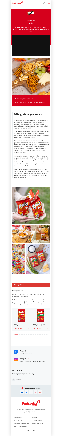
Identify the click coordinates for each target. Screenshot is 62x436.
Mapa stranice (18, 417)
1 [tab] (14, 334)
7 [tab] (30, 334)
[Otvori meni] (49, 3)
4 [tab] (23, 334)
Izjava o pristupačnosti (20, 426)
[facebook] (26, 392)
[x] (31, 392)
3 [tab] (21, 334)
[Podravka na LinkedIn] (28, 431)
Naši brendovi (31, 20)
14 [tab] (46, 334)
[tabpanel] (21, 319)
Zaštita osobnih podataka (21, 423)
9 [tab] (35, 334)
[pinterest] (35, 392)
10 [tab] (37, 334)
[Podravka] (17, 4)
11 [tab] (39, 334)
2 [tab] (19, 334)
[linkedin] (22, 392)
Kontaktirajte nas (37, 420)
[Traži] (44, 3)
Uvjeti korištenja (18, 420)
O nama (34, 417)
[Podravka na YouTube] (33, 431)
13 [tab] (44, 334)
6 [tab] (28, 334)
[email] (40, 392)
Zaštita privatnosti (37, 423)
